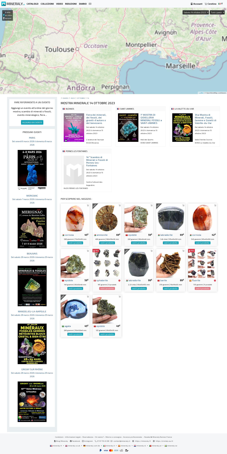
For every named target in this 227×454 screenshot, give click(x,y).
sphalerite (101, 280)
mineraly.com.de (91, 446)
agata (66, 325)
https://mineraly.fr (143, 441)
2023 (73, 98)
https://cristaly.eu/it (164, 441)
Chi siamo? (99, 437)
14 (88, 98)
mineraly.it (109, 446)
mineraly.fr (56, 446)
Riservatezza (88, 437)
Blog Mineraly (61, 441)
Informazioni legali (73, 437)
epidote (131, 234)
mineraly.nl (140, 446)
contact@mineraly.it (122, 441)
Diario (65, 98)
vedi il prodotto (75, 243)
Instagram (87, 441)
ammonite (101, 234)
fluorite (194, 280)
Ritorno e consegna (113, 437)
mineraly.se (171, 446)
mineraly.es (124, 446)
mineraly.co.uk (72, 446)
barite (162, 280)
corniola (68, 234)
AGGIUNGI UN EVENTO (32, 122)
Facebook (75, 441)
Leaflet (201, 93)
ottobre (81, 98)
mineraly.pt (155, 446)
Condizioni (59, 437)
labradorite (165, 234)
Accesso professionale (132, 437)
